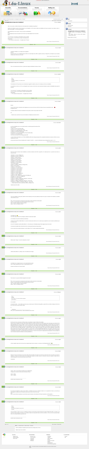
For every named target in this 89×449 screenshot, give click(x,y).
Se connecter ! (70, 20)
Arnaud (60, 47)
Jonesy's (59, 101)
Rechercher (69, 26)
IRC (65, 437)
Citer (34, 44)
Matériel (49, 441)
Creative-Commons (53, 446)
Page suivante (59, 20)
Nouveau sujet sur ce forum (72, 37)
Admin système (50, 438)
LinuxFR (43, 0)
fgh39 (60, 259)
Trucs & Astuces (32, 437)
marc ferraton (59, 122)
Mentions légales (16, 437)
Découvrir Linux (32, 436)
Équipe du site (15, 436)
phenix (60, 62)
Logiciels (49, 437)
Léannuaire (32, 438)
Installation (49, 436)
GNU (48, 0)
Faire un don (15, 438)
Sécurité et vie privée (51, 440)
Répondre (31, 44)
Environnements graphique (52, 443)
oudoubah (59, 22)
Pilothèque (32, 440)
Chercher (31, 425)
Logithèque (32, 439)
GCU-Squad (45, 0)
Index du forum (26, 425)
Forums (66, 436)
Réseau (49, 439)
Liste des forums (21, 425)
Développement (50, 442)
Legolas (59, 318)
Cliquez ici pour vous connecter (21, 429)
